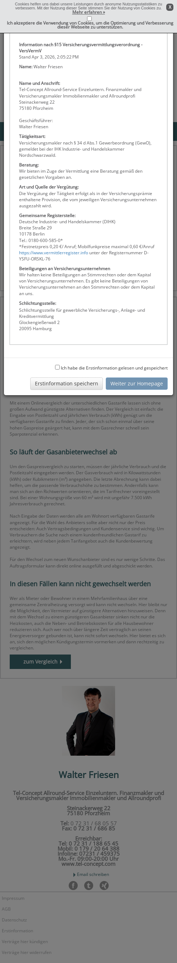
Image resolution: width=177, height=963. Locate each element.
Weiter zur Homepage (136, 383)
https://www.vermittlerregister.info (53, 253)
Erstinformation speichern (66, 383)
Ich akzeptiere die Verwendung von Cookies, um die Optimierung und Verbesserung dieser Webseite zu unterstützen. (90, 25)
